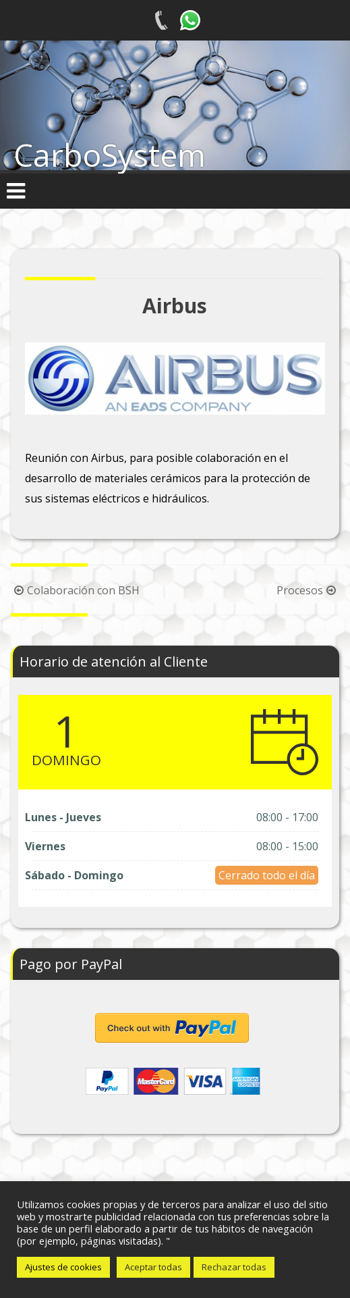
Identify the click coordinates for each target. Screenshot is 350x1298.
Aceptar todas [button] (153, 1267)
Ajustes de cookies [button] (63, 1267)
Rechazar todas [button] (234, 1267)
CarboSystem (109, 155)
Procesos (307, 590)
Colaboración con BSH (75, 590)
